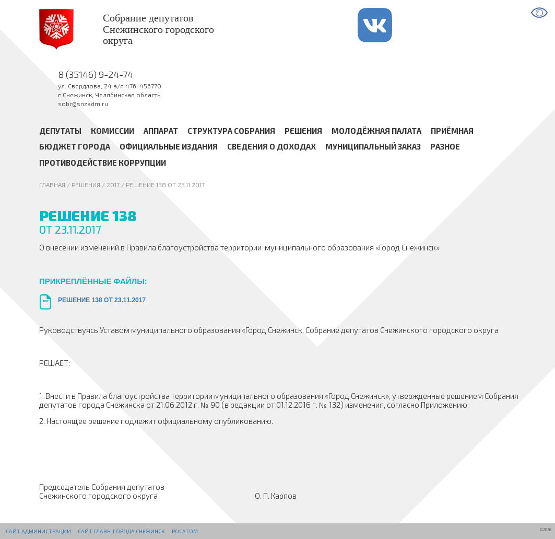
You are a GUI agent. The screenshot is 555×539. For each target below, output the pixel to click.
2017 (113, 184)
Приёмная (452, 130)
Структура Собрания (231, 130)
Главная (52, 184)
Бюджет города (74, 147)
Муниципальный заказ (373, 147)
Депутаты (60, 130)
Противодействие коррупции (102, 162)
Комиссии (112, 130)
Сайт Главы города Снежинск (121, 531)
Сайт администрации (38, 531)
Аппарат (161, 130)
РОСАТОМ (185, 531)
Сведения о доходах (271, 147)
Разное (445, 147)
